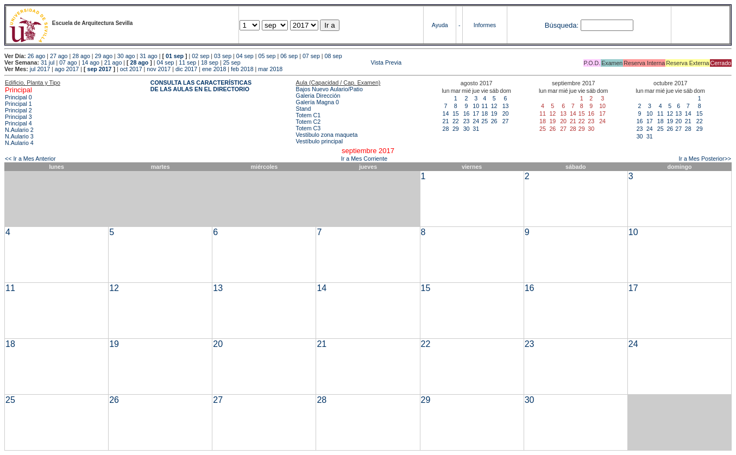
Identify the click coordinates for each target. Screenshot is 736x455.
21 (446, 121)
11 (484, 106)
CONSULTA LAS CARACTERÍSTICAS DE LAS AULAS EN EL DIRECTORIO (200, 85)
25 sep (232, 62)
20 (505, 113)
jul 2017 (40, 69)
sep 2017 (99, 69)
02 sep (200, 56)
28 (446, 128)
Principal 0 (18, 97)
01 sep (175, 56)
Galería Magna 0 (317, 102)
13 (505, 106)
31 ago (149, 56)
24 (476, 121)
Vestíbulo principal (319, 141)
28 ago (81, 56)
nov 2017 (159, 69)
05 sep (266, 56)
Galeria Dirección (318, 95)
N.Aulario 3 (19, 136)
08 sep (333, 56)
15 (455, 113)
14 (446, 113)
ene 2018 (214, 69)
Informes (485, 25)
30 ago (126, 56)
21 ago (113, 62)
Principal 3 (18, 116)
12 (494, 106)
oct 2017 (131, 69)
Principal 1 (18, 103)
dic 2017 (186, 69)
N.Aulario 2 (19, 130)
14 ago (90, 62)
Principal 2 (18, 110)
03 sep (222, 56)
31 (476, 128)
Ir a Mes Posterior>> (704, 158)
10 (476, 106)
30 (466, 128)
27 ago (59, 56)
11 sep (187, 62)
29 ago (104, 56)
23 (466, 121)
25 (484, 121)
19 (494, 113)
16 (466, 113)
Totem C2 (308, 121)
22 (455, 121)
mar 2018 (270, 69)
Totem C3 (308, 128)
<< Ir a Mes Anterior (30, 158)
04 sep (245, 56)
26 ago (37, 56)
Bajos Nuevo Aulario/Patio (329, 89)
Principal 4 (18, 123)
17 (476, 113)
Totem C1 (308, 115)
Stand (303, 108)
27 (505, 121)
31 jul (47, 62)
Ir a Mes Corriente (364, 158)
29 (455, 128)
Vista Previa (322, 62)
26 (494, 121)
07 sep (311, 56)
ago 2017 (67, 69)
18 (484, 113)
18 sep (209, 62)
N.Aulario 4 (19, 143)
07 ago (68, 62)
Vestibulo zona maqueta (327, 134)
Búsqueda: (561, 25)
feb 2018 (242, 69)
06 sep (289, 56)
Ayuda (440, 25)
